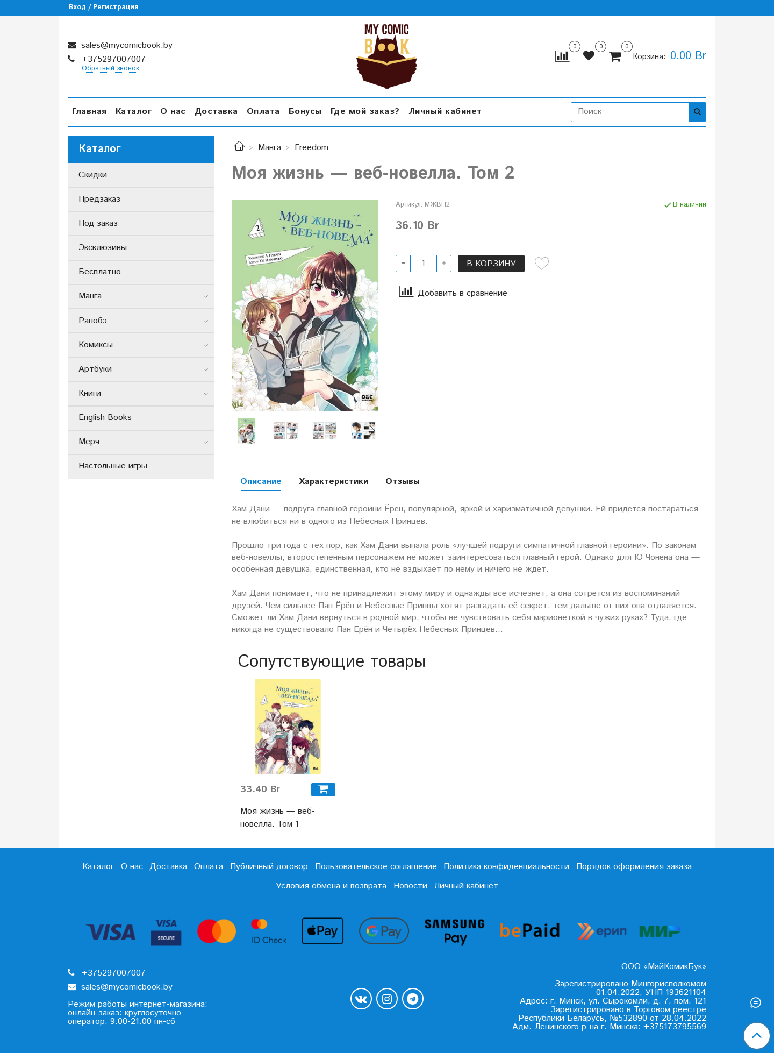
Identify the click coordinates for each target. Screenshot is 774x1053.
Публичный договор (269, 866)
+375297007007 (112, 59)
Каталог (134, 111)
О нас (173, 111)
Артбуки (95, 369)
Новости (410, 886)
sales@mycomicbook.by (125, 45)
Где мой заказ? (365, 111)
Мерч (88, 442)
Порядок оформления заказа (634, 866)
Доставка (216, 111)
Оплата (263, 111)
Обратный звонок (110, 69)
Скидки (92, 175)
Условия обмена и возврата (331, 886)
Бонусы (305, 111)
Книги (89, 393)
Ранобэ (92, 321)
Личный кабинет (445, 111)
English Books (105, 417)
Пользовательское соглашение (376, 866)
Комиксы (95, 345)
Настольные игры (112, 466)
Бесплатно (99, 272)
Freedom (311, 147)
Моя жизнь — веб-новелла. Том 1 (277, 817)
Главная (89, 111)
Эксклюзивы (102, 247)
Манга (269, 147)
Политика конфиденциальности (506, 866)
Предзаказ (99, 199)
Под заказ (98, 223)
